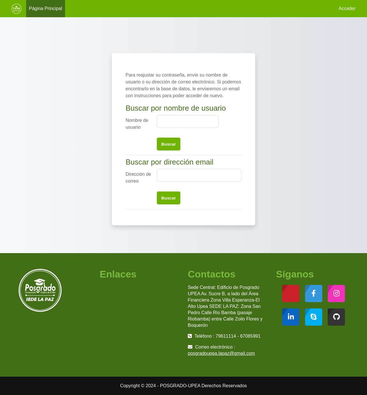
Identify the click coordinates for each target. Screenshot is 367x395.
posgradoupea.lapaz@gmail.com (221, 353)
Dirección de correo (138, 177)
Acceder (347, 8)
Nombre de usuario (137, 124)
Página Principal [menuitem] (45, 8)
